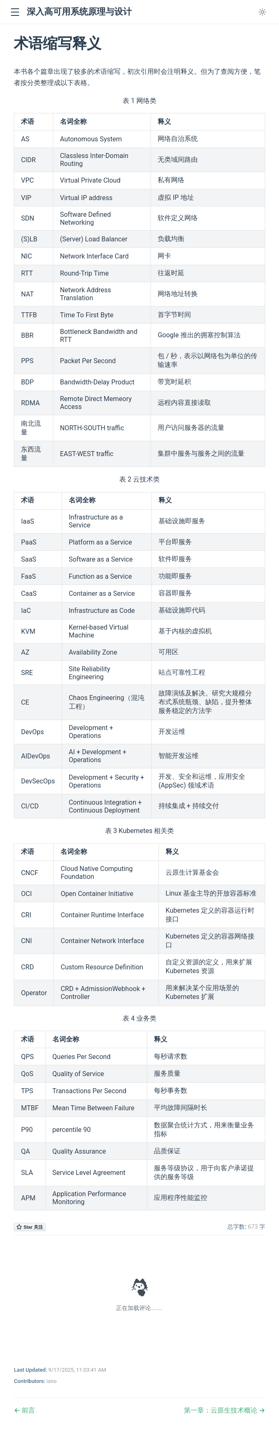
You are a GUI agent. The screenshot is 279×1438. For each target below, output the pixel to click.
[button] (15, 12)
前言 (27, 1410)
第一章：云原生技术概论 (221, 1410)
